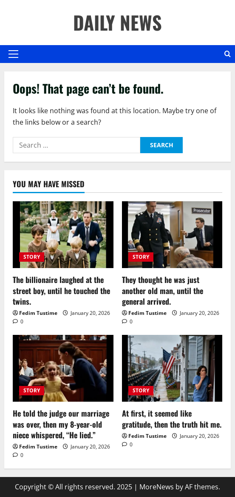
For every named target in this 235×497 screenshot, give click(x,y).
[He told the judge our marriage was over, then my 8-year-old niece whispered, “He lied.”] (63, 368)
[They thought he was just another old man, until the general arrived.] (172, 234)
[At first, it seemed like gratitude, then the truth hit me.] (172, 368)
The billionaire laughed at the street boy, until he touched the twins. (61, 290)
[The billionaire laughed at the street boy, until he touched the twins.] (63, 234)
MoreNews (156, 486)
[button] (13, 54)
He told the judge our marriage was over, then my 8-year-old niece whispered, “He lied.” (61, 424)
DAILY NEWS (117, 22)
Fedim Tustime (38, 313)
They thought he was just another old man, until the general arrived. (162, 290)
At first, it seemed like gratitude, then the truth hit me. (171, 418)
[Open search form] (227, 54)
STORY (31, 256)
